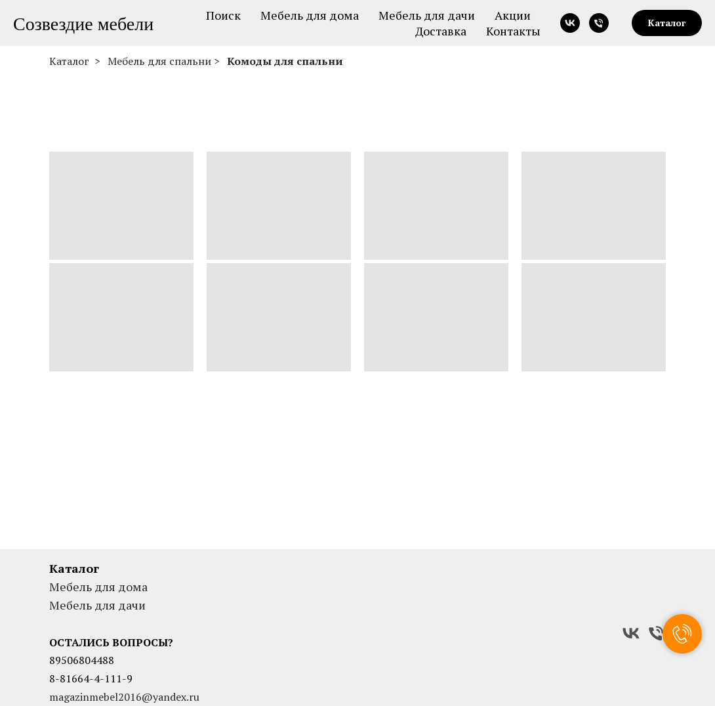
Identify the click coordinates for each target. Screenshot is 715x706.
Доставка (440, 31)
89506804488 (81, 660)
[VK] (631, 633)
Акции (513, 15)
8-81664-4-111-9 (91, 678)
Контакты (513, 31)
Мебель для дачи (426, 15)
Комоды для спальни (285, 61)
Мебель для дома (309, 15)
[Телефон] (599, 23)
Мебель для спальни (159, 61)
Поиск (223, 15)
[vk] (570, 23)
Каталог (69, 61)
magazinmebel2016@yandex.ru (124, 697)
